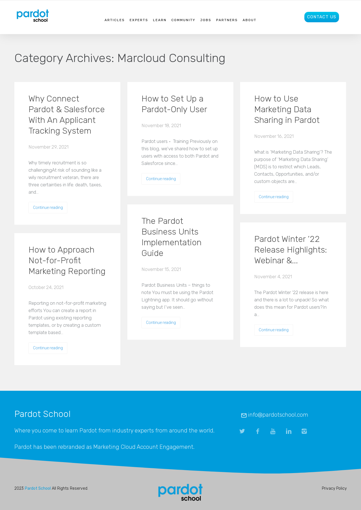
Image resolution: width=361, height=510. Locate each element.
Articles (115, 20)
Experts (139, 20)
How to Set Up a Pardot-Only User (174, 104)
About (249, 20)
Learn (160, 20)
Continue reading (48, 207)
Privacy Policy (334, 488)
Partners (227, 20)
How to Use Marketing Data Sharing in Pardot (287, 109)
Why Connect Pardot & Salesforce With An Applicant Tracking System (66, 115)
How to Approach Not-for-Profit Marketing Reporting (66, 260)
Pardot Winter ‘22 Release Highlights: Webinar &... (290, 250)
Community (183, 20)
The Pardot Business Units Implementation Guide (171, 237)
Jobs (205, 20)
